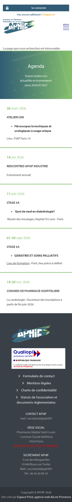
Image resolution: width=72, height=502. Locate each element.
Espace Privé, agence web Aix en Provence (44, 497)
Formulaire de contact (39, 376)
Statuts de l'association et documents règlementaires (37, 400)
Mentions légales (39, 383)
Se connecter (38, 8)
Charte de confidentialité (39, 390)
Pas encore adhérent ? (36, 14)
